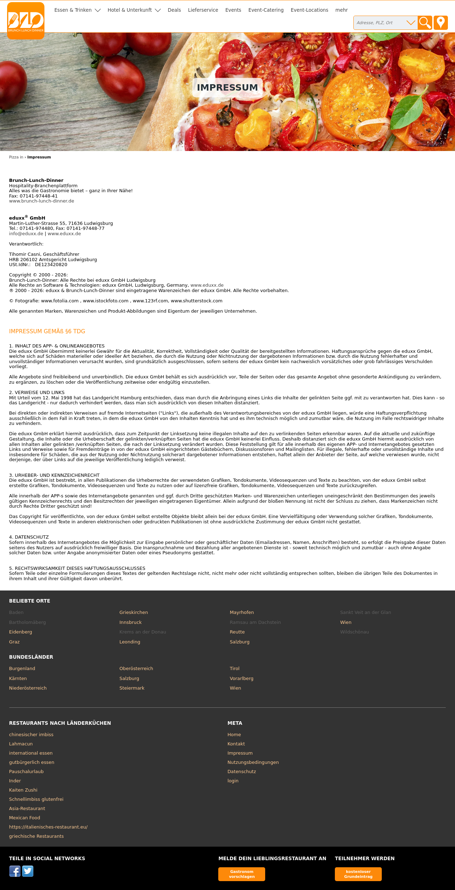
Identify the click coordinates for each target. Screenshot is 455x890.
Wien (346, 622)
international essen (31, 753)
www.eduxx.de (64, 233)
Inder (15, 780)
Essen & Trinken (73, 10)
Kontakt (236, 743)
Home (234, 734)
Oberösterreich (136, 668)
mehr (342, 10)
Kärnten (18, 678)
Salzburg (240, 641)
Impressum (240, 753)
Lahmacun (21, 743)
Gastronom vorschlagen (242, 873)
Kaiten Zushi (23, 790)
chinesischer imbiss (31, 734)
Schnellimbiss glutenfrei (36, 799)
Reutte (237, 632)
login (233, 780)
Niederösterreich (28, 688)
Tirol (235, 668)
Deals (174, 10)
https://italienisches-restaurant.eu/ (48, 827)
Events (233, 10)
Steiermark (131, 688)
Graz (14, 641)
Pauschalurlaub (26, 771)
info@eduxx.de (26, 233)
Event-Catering (266, 10)
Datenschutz (242, 771)
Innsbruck (130, 622)
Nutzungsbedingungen (253, 762)
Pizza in (16, 157)
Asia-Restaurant (27, 808)
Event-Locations (309, 10)
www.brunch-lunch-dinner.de (41, 201)
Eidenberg (20, 632)
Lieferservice (203, 10)
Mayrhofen (242, 612)
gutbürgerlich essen (31, 762)
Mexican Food (24, 817)
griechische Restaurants (36, 836)
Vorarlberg (242, 678)
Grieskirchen (133, 612)
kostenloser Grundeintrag (358, 873)
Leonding (129, 641)
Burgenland (22, 668)
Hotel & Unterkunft (130, 10)
